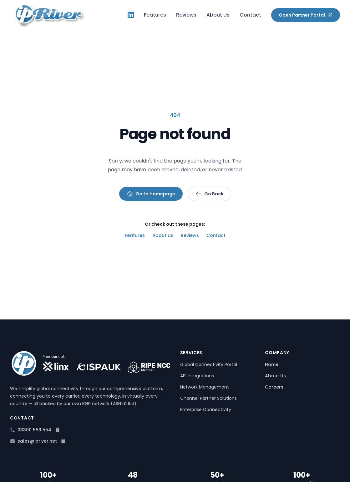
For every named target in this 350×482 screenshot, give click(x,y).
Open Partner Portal (305, 15)
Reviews (186, 14)
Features (155, 14)
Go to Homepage (151, 194)
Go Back (209, 194)
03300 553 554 (34, 430)
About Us (218, 14)
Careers (274, 387)
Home (271, 364)
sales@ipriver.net (37, 441)
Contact (250, 14)
